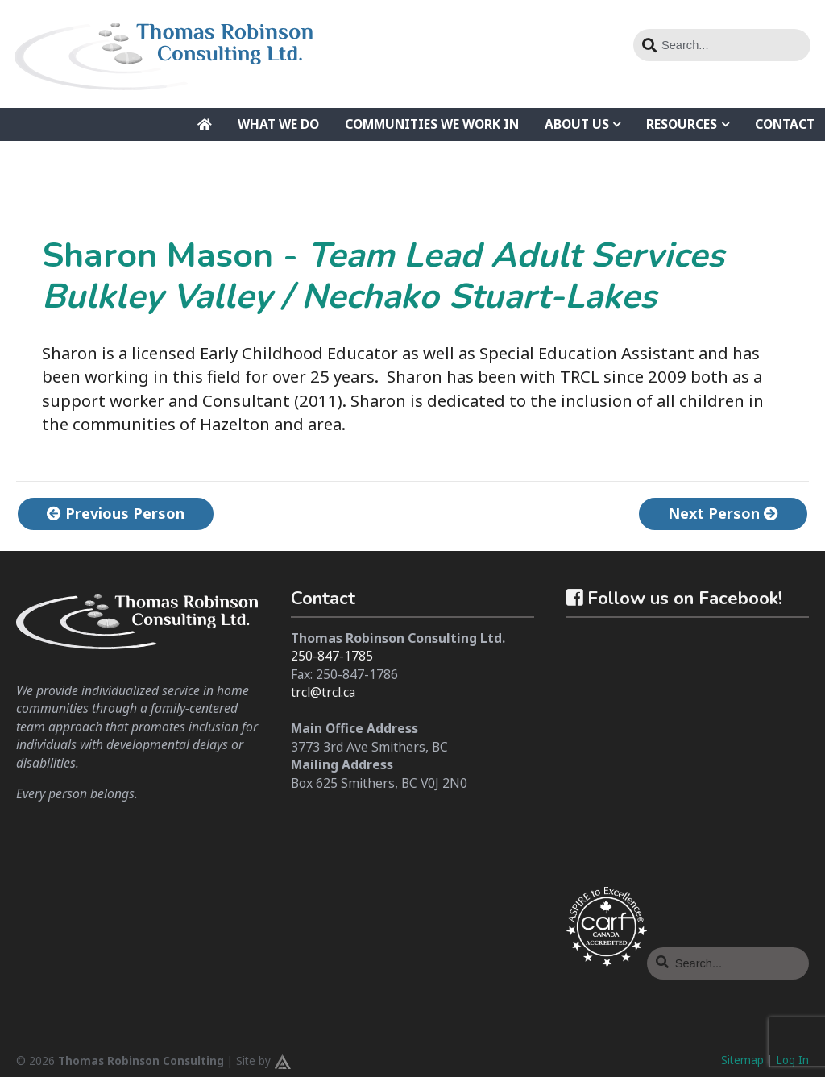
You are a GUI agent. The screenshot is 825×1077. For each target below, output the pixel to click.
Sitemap (742, 1060)
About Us (577, 124)
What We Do (278, 124)
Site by (263, 1061)
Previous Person (115, 513)
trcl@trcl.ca (323, 692)
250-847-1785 (332, 656)
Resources (681, 124)
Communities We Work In (432, 124)
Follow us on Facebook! (674, 598)
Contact (785, 124)
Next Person (723, 513)
